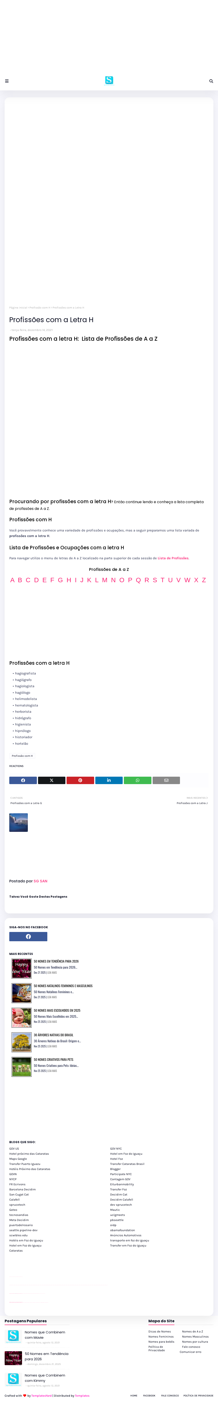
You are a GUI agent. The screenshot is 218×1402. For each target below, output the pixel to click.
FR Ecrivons (17, 1184)
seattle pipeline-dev (23, 1230)
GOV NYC (116, 1148)
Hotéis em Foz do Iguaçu (26, 1240)
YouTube (23, 1293)
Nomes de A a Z (192, 1331)
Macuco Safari (40, 1302)
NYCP (12, 1179)
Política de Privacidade (156, 1348)
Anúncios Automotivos (125, 1235)
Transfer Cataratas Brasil (127, 1164)
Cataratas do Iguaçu (46, 1302)
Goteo (13, 1209)
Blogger (115, 1169)
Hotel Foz (116, 1158)
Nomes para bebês (161, 1341)
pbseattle (117, 1220)
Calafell (14, 1199)
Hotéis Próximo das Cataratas (29, 1169)
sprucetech (17, 1204)
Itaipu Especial (44, 1302)
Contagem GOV (120, 1179)
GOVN (13, 1174)
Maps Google (18, 1158)
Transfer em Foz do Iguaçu (128, 1245)
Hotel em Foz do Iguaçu (126, 1153)
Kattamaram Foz (42, 1302)
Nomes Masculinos (195, 1336)
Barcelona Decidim (22, 1189)
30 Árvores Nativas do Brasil (53, 1034)
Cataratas (16, 1250)
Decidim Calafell (121, 1199)
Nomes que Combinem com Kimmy (45, 1378)
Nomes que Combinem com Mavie (45, 1335)
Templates (82, 1395)
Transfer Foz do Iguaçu (33, 1302)
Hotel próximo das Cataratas (29, 1153)
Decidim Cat (118, 1194)
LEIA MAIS (52, 972)
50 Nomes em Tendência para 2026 (56, 961)
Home (133, 1395)
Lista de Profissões (173, 558)
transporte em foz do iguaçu (129, 1240)
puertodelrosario (21, 1225)
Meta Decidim (19, 1220)
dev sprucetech (121, 1204)
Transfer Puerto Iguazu (24, 1164)
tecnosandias (18, 1215)
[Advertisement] (109, 39)
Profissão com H (39, 307)
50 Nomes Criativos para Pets (53, 1059)
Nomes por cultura (195, 1341)
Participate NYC (121, 1174)
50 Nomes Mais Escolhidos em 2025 (57, 1010)
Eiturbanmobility (122, 1184)
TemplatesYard (41, 1395)
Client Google (25, 1293)
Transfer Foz (118, 1189)
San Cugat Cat (19, 1194)
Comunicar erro (190, 1352)
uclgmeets (117, 1215)
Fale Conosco (170, 1395)
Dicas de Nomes (159, 1331)
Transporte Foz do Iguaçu (37, 1302)
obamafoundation (122, 1230)
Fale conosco (191, 1346)
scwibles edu (18, 1235)
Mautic (115, 1209)
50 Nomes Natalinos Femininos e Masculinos (63, 985)
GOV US (14, 1148)
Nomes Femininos (161, 1336)
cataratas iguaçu (23, 1302)
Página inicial (18, 307)
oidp (113, 1225)
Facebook (149, 1395)
